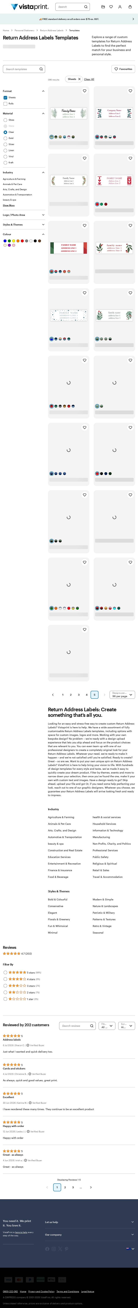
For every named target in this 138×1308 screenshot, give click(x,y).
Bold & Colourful (57, 899)
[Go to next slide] (133, 19)
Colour (7, 234)
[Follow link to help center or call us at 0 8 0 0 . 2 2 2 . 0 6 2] (95, 7)
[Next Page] (105, 695)
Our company (89, 1234)
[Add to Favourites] (84, 91)
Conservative (55, 906)
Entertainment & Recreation (64, 863)
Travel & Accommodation (108, 876)
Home (6, 30)
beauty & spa (56, 843)
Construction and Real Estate (65, 850)
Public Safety (100, 856)
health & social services (107, 817)
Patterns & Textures (104, 919)
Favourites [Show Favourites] (123, 69)
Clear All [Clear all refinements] (89, 79)
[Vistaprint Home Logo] (30, 7)
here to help (21, 1232)
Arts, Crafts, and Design (62, 830)
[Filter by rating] (107, 1026)
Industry (8, 172)
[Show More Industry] (9, 205)
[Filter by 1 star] (5, 999)
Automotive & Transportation (65, 837)
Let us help (89, 1222)
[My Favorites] (111, 7)
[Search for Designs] (41, 69)
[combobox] (70, 7)
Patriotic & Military (104, 912)
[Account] (120, 6)
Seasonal (98, 932)
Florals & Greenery (59, 919)
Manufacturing (101, 837)
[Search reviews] (75, 1026)
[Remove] (74, 79)
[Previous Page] (53, 695)
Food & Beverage (58, 876)
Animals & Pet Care (59, 823)
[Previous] (47, 1187)
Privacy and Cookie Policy (41, 1291)
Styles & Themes (13, 224)
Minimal (53, 932)
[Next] (91, 1187)
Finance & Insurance (60, 870)
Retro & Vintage (102, 925)
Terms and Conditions (68, 1291)
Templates (74, 30)
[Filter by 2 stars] (5, 992)
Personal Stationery (24, 30)
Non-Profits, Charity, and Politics (112, 843)
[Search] (86, 7)
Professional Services (105, 850)
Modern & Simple (103, 899)
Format (7, 90)
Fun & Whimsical (58, 925)
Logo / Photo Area (14, 214)
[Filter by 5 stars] (5, 972)
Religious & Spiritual (105, 863)
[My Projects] (103, 7)
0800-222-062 (10, 1291)
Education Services (59, 856)
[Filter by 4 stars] (5, 979)
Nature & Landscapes (105, 906)
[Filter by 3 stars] (5, 985)
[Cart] (130, 7)
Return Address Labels (51, 30)
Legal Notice (87, 1291)
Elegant (52, 912)
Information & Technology (108, 830)
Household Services (104, 823)
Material (8, 113)
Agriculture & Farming (61, 817)
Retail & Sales (101, 870)
